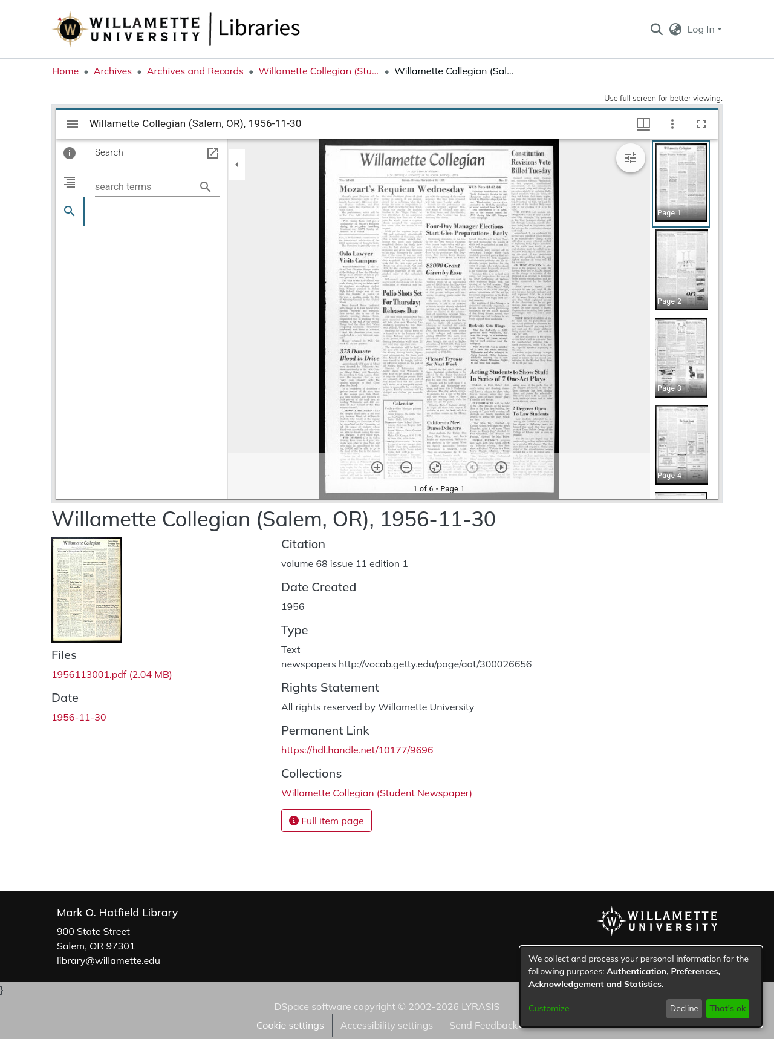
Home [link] (65, 71)
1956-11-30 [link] (78, 717)
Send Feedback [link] (483, 1025)
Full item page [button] (326, 820)
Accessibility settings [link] (386, 1025)
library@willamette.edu (108, 960)
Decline (684, 1008)
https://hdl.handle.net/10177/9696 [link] (357, 750)
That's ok (727, 1008)
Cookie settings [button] (290, 1025)
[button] (656, 29)
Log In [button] (702, 29)
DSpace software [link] (312, 1006)
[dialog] (641, 986)
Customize (549, 1008)
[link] (111, 674)
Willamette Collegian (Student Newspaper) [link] (318, 71)
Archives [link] (113, 71)
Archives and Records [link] (195, 71)
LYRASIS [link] (480, 1006)
